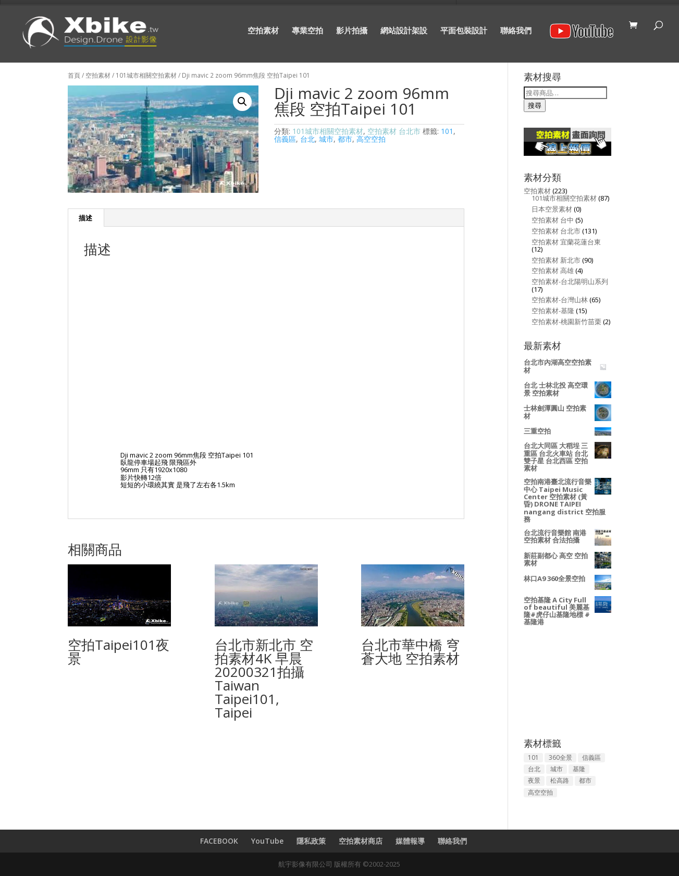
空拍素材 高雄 (553, 270)
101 (447, 131)
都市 (345, 139)
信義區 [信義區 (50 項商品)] (591, 757)
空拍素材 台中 (553, 220)
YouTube (267, 841)
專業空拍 (307, 31)
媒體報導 (410, 841)
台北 (307, 139)
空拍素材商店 (360, 841)
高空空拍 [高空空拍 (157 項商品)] (540, 792)
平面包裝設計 (463, 31)
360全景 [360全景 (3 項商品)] (560, 757)
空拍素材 (263, 31)
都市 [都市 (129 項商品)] (585, 780)
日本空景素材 (552, 209)
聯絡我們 (516, 31)
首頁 (74, 75)
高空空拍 (371, 139)
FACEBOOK (219, 841)
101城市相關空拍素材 (146, 75)
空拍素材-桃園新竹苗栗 (566, 321)
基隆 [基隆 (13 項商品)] (579, 768)
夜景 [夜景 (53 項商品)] (534, 780)
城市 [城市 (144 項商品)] (556, 768)
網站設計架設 (403, 31)
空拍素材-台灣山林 (560, 299)
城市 (326, 139)
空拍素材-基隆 (553, 310)
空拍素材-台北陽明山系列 (570, 281)
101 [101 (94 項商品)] (533, 757)
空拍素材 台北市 (394, 131)
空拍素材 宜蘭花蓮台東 (566, 241)
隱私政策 (311, 841)
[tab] (85, 218)
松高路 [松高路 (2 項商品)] (559, 780)
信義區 (285, 139)
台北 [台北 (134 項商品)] (534, 768)
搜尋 (534, 105)
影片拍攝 (351, 31)
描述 (85, 218)
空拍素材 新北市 (556, 260)
